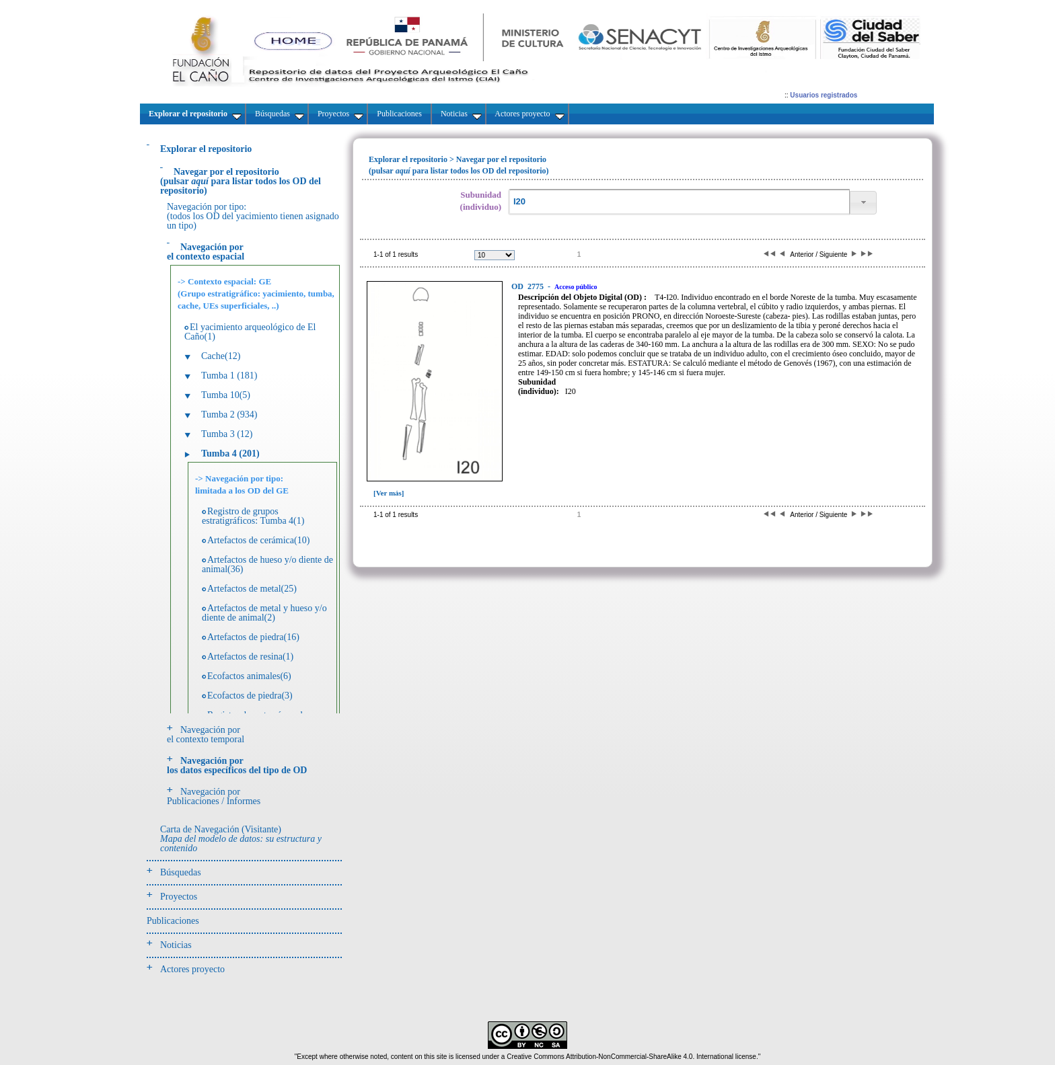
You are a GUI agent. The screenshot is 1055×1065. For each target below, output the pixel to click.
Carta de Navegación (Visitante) (241, 838)
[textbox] (679, 202)
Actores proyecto (192, 969)
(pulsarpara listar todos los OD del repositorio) (240, 181)
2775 (528, 286)
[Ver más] (388, 493)
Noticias (176, 945)
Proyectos (178, 897)
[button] (863, 202)
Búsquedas (180, 872)
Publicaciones (173, 921)
